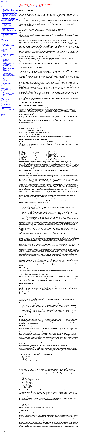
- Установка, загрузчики (7, 21)
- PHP (3, 79)
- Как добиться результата (8, 93)
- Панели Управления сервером (9, 110)
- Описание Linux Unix (7, 8)
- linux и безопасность (7, 102)
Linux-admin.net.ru (23, 6)
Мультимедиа (4, 88)
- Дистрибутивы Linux (7, 9)
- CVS (3, 84)
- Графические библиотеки (8, 75)
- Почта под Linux (6, 99)
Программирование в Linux (7, 71)
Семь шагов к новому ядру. (46, 6)
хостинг (3, 108)
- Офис (3, 41)
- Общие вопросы (6, 58)
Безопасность (4, 100)
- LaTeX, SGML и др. (7, 48)
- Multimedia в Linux (7, 89)
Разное (2, 105)
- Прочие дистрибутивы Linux (9, 14)
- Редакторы (5, 40)
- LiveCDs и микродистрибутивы (9, 13)
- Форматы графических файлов (9, 55)
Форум (2, 115)
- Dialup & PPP (5, 59)
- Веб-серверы (5, 64)
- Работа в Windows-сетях (8, 63)
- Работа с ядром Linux (7, 87)
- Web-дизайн (5, 95)
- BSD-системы (5, 11)
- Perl (3, 78)
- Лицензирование (6, 107)
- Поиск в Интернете (7, 94)
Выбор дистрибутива (6, 6)
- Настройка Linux (6, 23)
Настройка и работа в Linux (7, 20)
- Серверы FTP (5, 70)
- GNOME (4, 35)
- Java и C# (4, 80)
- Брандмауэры (5, 60)
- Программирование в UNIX (9, 74)
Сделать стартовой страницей (15, 1)
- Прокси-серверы (6, 66)
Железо (3, 103)
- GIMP (3, 51)
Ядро (2, 85)
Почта (2, 98)
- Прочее (4, 69)
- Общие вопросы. (6, 16)
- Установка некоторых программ (10, 19)
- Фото (3, 53)
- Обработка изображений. (8, 54)
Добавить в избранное (5, 1)
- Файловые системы (7, 25)
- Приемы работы (6, 92)
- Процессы (4, 26)
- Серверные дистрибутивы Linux (10, 10)
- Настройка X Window (7, 34)
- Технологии (5, 97)
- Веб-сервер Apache (7, 65)
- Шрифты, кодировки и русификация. (7, 43)
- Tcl (3, 76)
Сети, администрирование (7, 56)
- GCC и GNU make (6, 73)
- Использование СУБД (7, 82)
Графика (3, 50)
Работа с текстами (5, 39)
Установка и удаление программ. (9, 15)
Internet (3, 90)
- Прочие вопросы (6, 83)
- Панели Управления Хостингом (9, 109)
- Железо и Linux (6, 104)
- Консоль (4, 24)
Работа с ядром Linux (34, 6)
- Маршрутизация (6, 61)
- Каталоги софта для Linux (8, 18)
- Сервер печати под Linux (8, 68)
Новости (3, 114)
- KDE (3, 36)
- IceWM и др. (5, 38)
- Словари (4, 49)
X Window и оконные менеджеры (9, 33)
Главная (90, 440)
